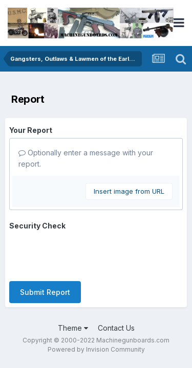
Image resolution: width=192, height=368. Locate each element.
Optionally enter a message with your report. (85, 158)
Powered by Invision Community (96, 349)
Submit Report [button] (45, 292)
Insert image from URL (129, 191)
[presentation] (87, 253)
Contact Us (116, 328)
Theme (73, 328)
